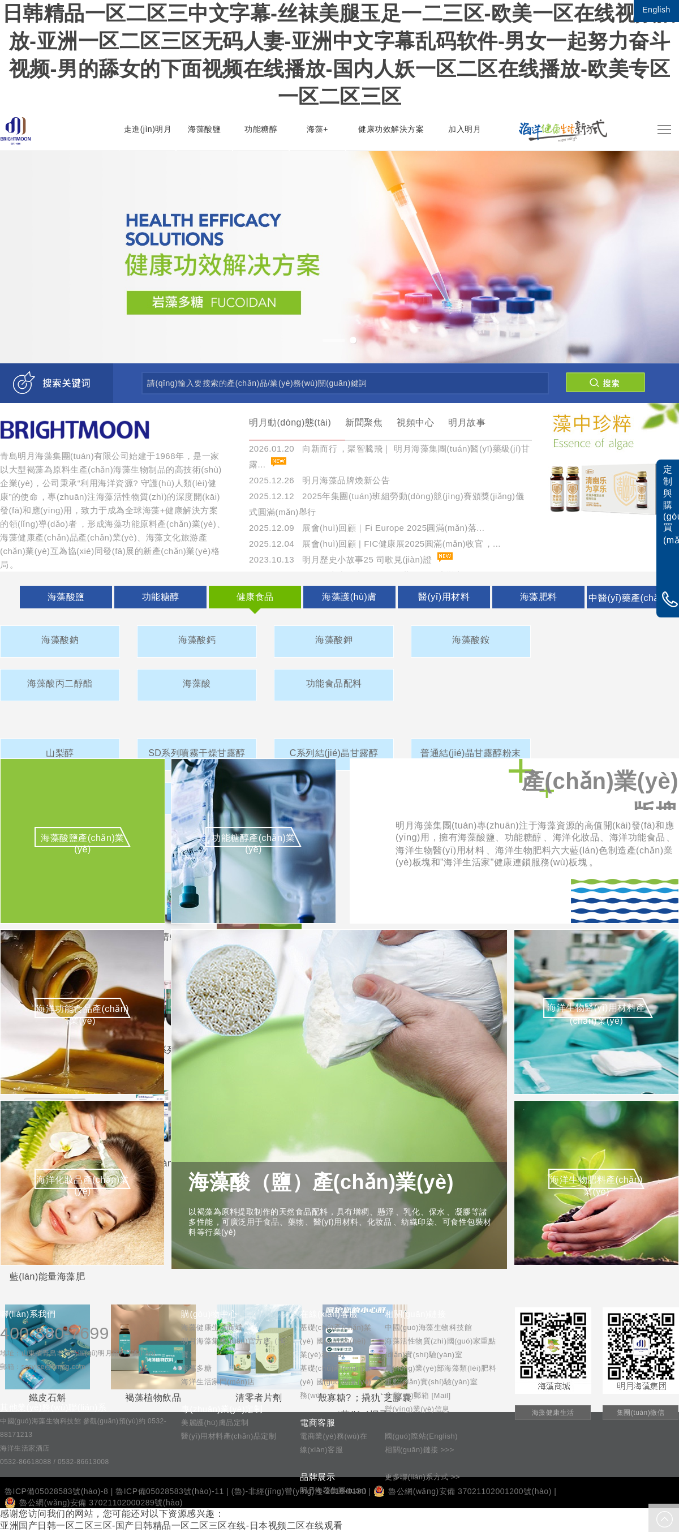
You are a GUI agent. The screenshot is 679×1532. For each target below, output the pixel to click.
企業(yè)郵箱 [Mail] (418, 1395)
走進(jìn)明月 (148, 129)
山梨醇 (60, 753)
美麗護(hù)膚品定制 (215, 1422)
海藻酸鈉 (60, 640)
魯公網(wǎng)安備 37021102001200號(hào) (462, 1491)
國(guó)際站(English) (421, 1436)
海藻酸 (197, 683)
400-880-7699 (54, 1333)
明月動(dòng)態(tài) (290, 422)
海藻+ (317, 129)
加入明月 (464, 129)
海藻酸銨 (470, 640)
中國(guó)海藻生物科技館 (428, 1327)
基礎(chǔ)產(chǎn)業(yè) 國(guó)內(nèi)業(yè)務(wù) (336, 1341)
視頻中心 (415, 422)
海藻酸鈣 (197, 640)
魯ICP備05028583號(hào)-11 (169, 1491)
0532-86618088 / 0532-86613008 (54, 1462)
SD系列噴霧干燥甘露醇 (197, 753)
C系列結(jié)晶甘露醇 (334, 753)
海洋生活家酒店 (25, 1448)
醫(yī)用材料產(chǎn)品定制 (228, 1436)
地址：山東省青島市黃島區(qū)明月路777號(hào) (78, 1353)
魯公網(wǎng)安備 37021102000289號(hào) (94, 1502)
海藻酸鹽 (204, 129)
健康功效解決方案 (391, 129)
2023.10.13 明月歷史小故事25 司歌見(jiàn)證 (340, 559)
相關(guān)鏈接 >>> (419, 1449)
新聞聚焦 (364, 422)
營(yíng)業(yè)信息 (417, 1409)
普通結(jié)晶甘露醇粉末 (470, 753)
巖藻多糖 (196, 1368)
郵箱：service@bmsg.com (42, 1367)
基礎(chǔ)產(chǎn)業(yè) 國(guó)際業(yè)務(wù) (336, 1382)
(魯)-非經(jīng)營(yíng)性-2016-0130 (298, 1491)
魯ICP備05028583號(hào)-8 (56, 1491)
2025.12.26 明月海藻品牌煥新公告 (319, 480)
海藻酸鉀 (334, 640)
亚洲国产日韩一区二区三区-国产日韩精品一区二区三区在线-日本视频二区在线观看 (171, 1525)
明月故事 (466, 422)
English (656, 9)
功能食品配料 (334, 683)
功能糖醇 (260, 129)
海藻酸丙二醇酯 (60, 683)
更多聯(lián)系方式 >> (422, 1477)
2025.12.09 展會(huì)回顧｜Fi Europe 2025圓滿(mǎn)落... (366, 528)
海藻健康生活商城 (211, 1327)
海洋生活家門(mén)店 (218, 1381)
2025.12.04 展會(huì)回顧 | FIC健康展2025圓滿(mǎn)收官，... (375, 543)
